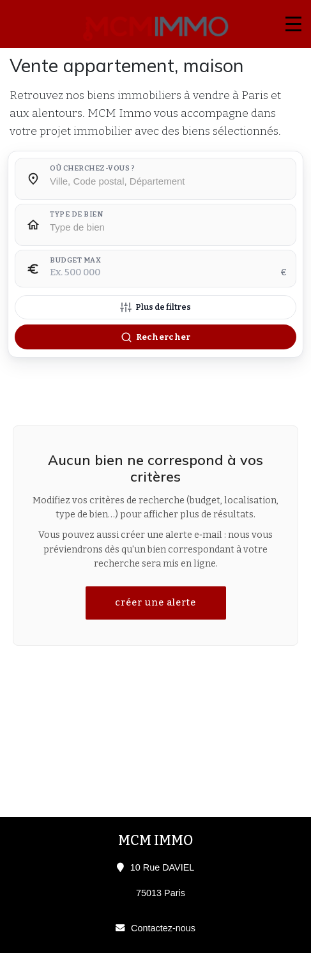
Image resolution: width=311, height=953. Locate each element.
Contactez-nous (163, 928)
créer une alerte (155, 602)
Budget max (75, 260)
